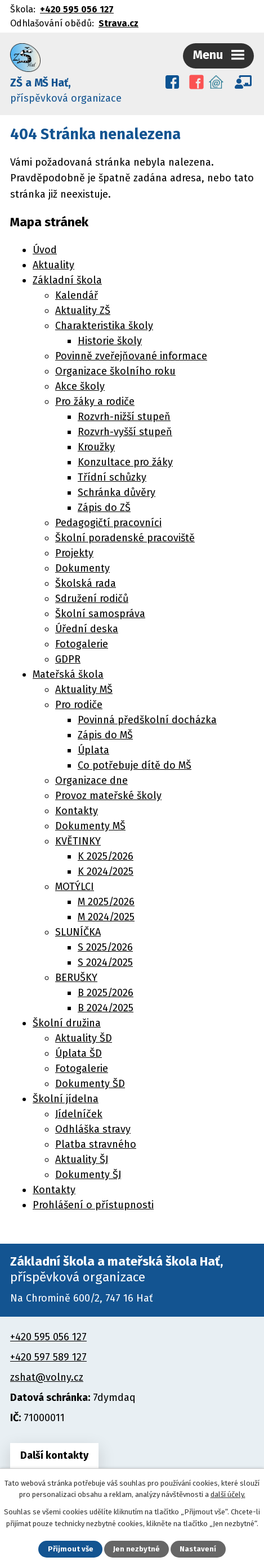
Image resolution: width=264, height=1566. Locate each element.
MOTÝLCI (74, 886)
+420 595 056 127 (77, 9)
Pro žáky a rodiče (95, 401)
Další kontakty (54, 1455)
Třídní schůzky (112, 477)
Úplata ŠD (78, 1053)
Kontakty (76, 811)
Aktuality (53, 265)
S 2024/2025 (105, 962)
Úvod (45, 250)
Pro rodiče (78, 704)
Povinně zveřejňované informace (131, 356)
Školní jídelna (66, 1099)
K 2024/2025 (105, 871)
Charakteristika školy (104, 325)
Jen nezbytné (136, 1549)
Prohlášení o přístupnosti (93, 1205)
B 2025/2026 (105, 993)
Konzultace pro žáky (125, 462)
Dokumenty (82, 568)
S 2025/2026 (105, 947)
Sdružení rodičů (91, 598)
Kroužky (96, 447)
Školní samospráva (100, 614)
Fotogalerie (81, 644)
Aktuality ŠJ (81, 1159)
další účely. (228, 1494)
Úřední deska (86, 629)
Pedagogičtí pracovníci (108, 523)
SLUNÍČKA (78, 932)
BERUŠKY (76, 977)
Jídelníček (78, 1114)
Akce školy (80, 386)
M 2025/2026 (106, 902)
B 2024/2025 (105, 1008)
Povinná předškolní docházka (147, 720)
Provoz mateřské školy (108, 795)
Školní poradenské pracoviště (125, 538)
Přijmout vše (70, 1549)
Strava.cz (118, 23)
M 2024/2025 (106, 917)
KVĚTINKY (78, 841)
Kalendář (76, 295)
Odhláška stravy (93, 1129)
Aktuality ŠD (83, 1038)
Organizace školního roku (115, 371)
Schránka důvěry (116, 492)
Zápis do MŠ (105, 735)
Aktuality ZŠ (82, 310)
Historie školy (110, 341)
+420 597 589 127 (48, 1357)
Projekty (74, 553)
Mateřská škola (68, 674)
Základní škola (67, 280)
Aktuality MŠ (84, 689)
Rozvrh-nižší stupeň (124, 416)
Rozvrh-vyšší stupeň (125, 432)
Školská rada (85, 583)
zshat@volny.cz (46, 1377)
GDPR (67, 659)
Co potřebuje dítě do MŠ (134, 765)
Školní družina (67, 1023)
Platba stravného (95, 1144)
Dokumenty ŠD (90, 1084)
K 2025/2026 (105, 856)
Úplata (93, 750)
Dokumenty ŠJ (88, 1174)
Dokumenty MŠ (90, 826)
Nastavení (198, 1549)
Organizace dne (91, 780)
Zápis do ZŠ (104, 507)
